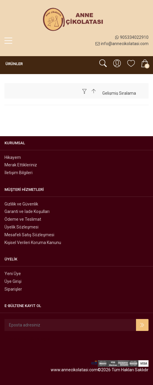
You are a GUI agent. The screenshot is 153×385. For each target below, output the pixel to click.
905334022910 (132, 37)
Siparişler (13, 289)
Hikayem (12, 157)
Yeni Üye (12, 273)
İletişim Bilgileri (18, 172)
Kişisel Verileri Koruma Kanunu (32, 242)
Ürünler (13, 64)
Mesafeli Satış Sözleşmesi (29, 234)
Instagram (42, 338)
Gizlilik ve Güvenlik (21, 204)
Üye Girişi (12, 281)
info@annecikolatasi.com (122, 43)
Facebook (15, 338)
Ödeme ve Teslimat (22, 219)
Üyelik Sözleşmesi (21, 227)
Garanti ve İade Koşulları (27, 211)
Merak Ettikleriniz (20, 164)
